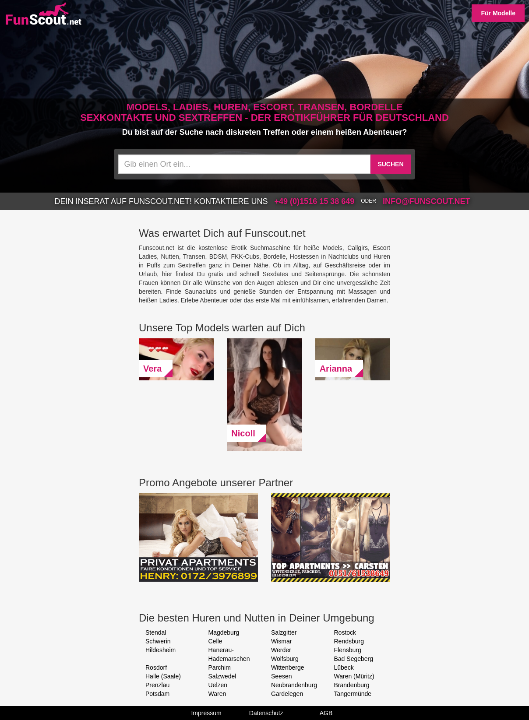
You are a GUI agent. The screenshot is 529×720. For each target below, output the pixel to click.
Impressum (206, 712)
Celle (215, 641)
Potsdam (157, 693)
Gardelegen (287, 693)
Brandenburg (352, 684)
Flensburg (347, 649)
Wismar (281, 641)
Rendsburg (349, 641)
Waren (217, 693)
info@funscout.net (426, 201)
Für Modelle (498, 13)
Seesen (281, 676)
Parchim (219, 667)
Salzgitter (283, 632)
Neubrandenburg (294, 684)
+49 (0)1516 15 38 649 (315, 201)
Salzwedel (222, 676)
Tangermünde (353, 693)
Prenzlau (157, 684)
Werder (281, 649)
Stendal (155, 632)
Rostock (345, 632)
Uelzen (218, 684)
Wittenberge (287, 667)
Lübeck (344, 667)
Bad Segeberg (354, 658)
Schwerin (158, 641)
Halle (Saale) (163, 676)
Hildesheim (160, 649)
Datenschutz (266, 712)
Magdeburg (224, 632)
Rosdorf (156, 667)
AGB (326, 712)
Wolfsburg (285, 658)
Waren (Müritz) (354, 676)
